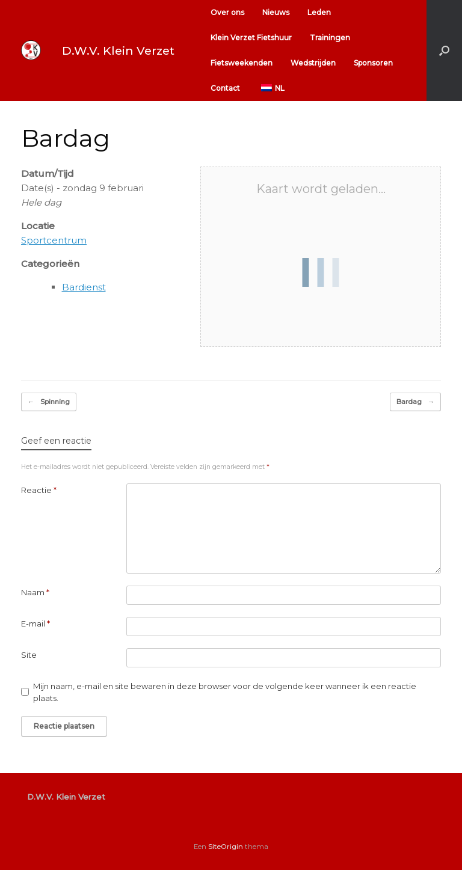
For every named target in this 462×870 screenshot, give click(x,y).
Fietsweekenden (242, 62)
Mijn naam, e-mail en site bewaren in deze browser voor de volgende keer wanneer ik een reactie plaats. (224, 692)
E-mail (35, 623)
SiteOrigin (225, 846)
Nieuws (275, 12)
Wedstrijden (313, 62)
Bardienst (84, 287)
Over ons (227, 12)
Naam (35, 592)
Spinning (49, 402)
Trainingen (330, 37)
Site (29, 655)
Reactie (39, 490)
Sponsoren (373, 62)
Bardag (415, 402)
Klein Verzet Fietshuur (251, 37)
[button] (444, 50)
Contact (225, 88)
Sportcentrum (54, 240)
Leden (319, 12)
